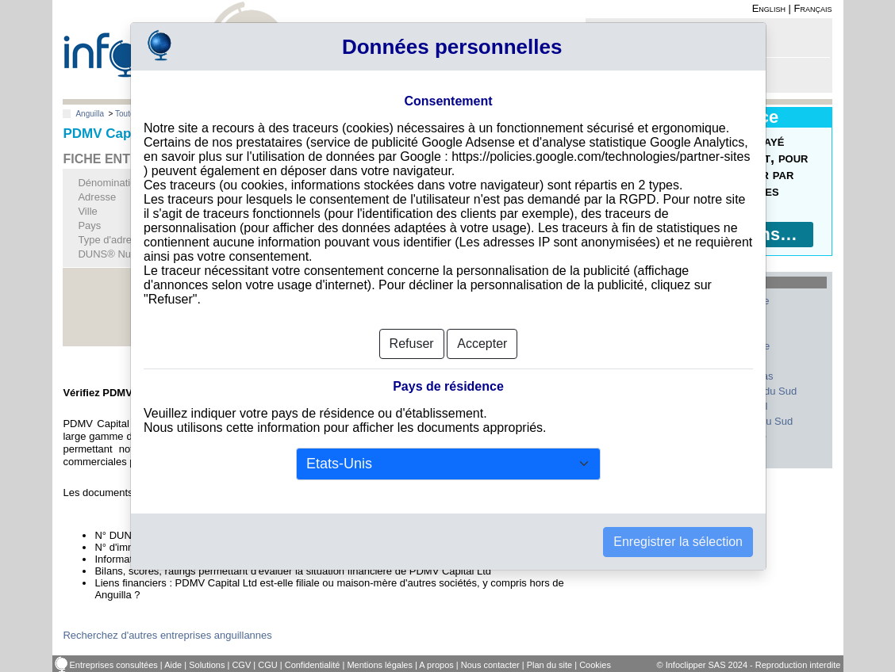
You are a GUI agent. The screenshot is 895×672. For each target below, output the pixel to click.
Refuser (412, 343)
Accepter (482, 343)
